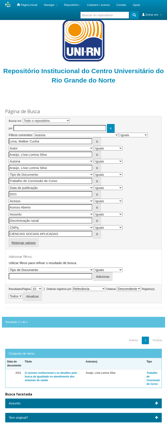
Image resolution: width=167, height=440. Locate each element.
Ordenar (111, 289)
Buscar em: (15, 120)
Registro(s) (148, 289)
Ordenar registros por (58, 289)
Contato (121, 5)
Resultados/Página (20, 289)
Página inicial (27, 5)
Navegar (51, 5)
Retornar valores (24, 243)
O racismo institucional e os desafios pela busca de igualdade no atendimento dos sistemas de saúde (51, 376)
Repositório (72, 5)
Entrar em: (152, 14)
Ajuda (136, 5)
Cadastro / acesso (98, 5)
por (10, 128)
